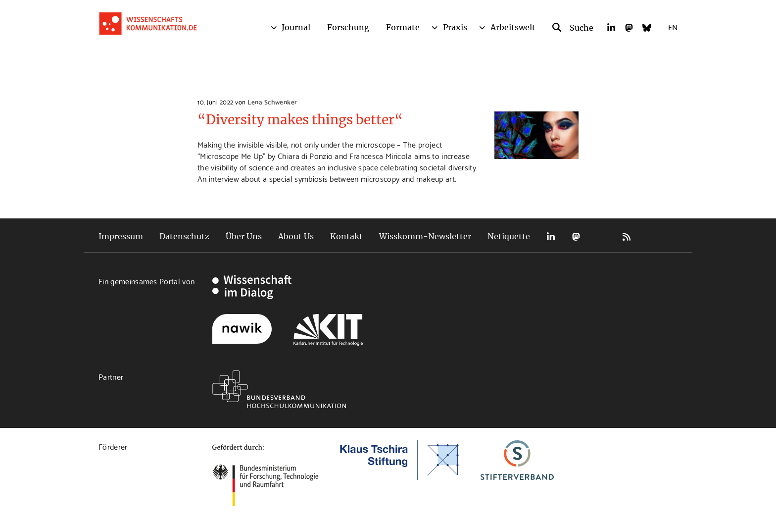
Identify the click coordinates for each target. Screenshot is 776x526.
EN (673, 26)
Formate (403, 27)
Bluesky (601, 236)
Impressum (120, 236)
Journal (296, 27)
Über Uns (244, 236)
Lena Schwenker (272, 101)
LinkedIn (551, 236)
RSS (626, 236)
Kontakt (346, 236)
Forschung (348, 27)
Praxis (455, 27)
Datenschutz (184, 236)
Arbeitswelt (512, 27)
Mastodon (576, 236)
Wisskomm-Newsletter (425, 236)
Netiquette (508, 236)
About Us (296, 236)
